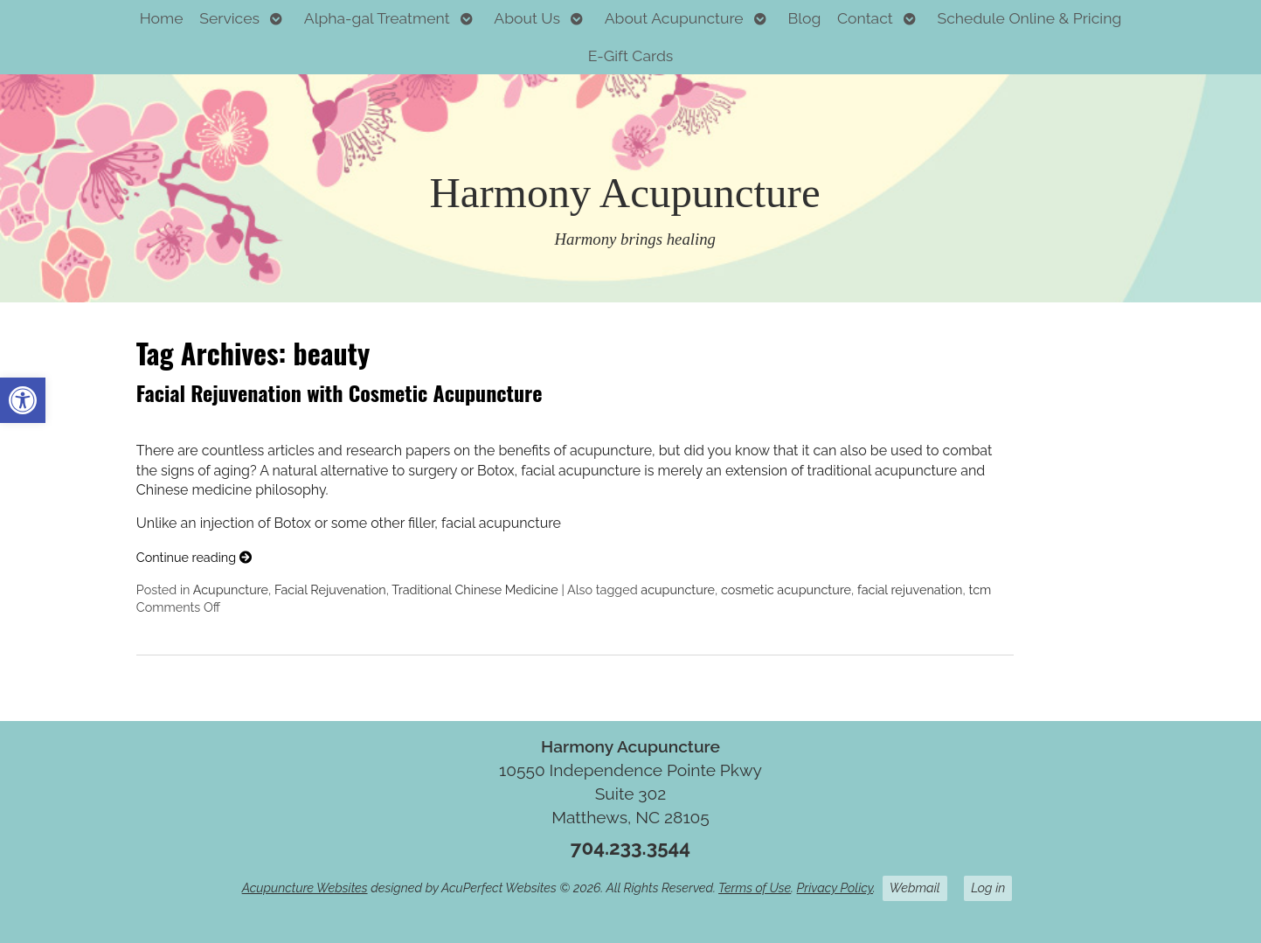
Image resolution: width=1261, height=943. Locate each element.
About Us (527, 18)
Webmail (915, 887)
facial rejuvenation (910, 589)
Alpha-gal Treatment (377, 18)
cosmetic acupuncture (786, 589)
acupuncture (678, 589)
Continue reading (194, 557)
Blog (804, 18)
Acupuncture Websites (305, 887)
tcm (979, 589)
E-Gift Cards (631, 55)
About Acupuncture (674, 18)
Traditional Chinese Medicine (474, 589)
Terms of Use (754, 887)
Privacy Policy (835, 887)
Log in (988, 887)
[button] (22, 400)
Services (229, 18)
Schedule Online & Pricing (1030, 18)
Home (162, 18)
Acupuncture (230, 589)
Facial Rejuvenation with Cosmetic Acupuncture (339, 392)
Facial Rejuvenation (330, 589)
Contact (865, 18)
